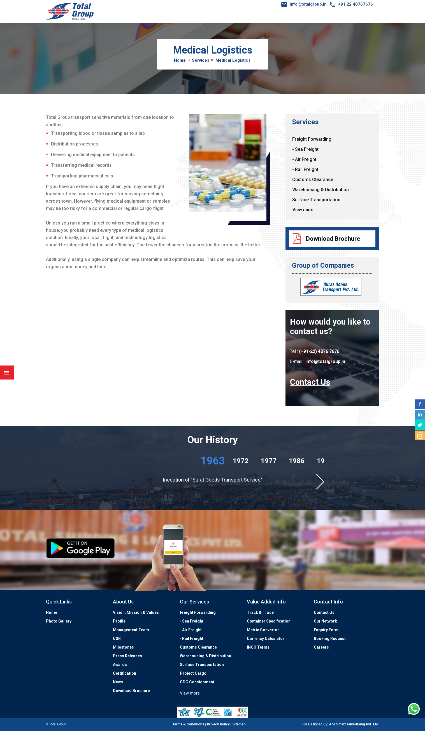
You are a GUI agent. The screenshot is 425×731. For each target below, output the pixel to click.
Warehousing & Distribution (320, 189)
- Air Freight (304, 159)
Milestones (123, 647)
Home (180, 60)
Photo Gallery (58, 621)
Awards (120, 664)
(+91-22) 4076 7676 (319, 351)
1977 (269, 461)
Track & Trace (260, 612)
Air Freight (192, 630)
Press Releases (127, 656)
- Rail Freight (305, 169)
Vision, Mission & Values (136, 612)
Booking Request (330, 638)
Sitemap (239, 724)
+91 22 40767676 (355, 4)
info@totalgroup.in (308, 4)
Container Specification (269, 621)
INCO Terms (258, 647)
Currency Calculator (265, 638)
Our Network (325, 621)
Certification (124, 673)
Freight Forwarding (311, 139)
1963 (212, 461)
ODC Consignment (197, 682)
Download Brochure (333, 238)
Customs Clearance (312, 179)
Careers (321, 647)
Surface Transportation (316, 199)
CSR (117, 638)
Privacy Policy (218, 724)
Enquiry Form (326, 630)
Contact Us (310, 382)
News (118, 682)
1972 (241, 461)
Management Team (131, 630)
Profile (119, 621)
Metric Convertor (263, 630)
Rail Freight (192, 638)
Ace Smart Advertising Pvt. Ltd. (354, 724)
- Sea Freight (305, 149)
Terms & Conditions (188, 724)
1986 (297, 461)
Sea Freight (192, 621)
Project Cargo (193, 673)
